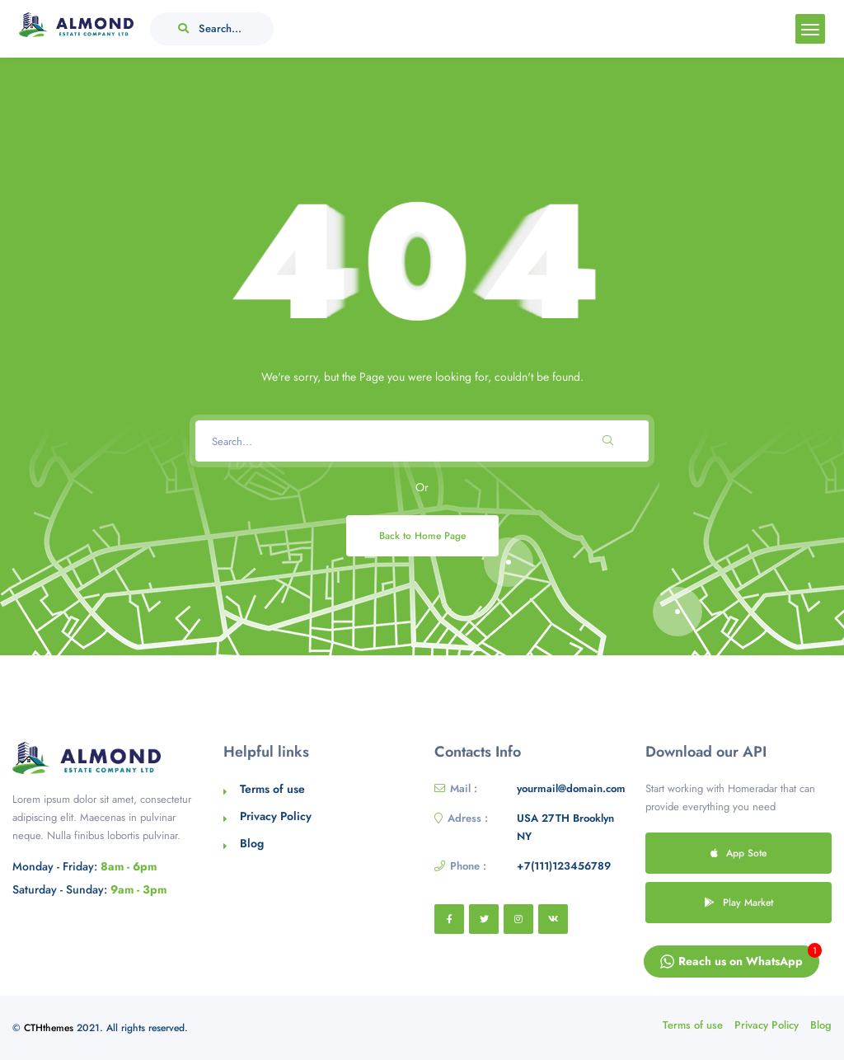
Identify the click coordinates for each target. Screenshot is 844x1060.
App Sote (738, 853)
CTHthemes (48, 1027)
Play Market (739, 902)
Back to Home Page (422, 535)
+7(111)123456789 (564, 866)
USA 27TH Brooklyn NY (565, 827)
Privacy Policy (276, 816)
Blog (252, 843)
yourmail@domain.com (571, 788)
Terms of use (272, 789)
